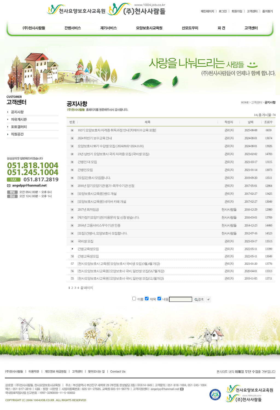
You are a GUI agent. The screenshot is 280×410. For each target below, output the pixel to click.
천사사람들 (229, 209)
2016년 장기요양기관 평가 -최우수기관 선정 (106, 186)
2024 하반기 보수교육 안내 (95, 138)
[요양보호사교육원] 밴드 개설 (97, 194)
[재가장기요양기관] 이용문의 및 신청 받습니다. (108, 217)
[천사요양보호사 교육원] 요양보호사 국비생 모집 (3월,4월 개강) (119, 264)
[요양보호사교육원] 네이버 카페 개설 (102, 201)
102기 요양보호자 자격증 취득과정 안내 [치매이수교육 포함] (117, 130)
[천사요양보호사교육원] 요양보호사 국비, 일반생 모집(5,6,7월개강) (121, 271)
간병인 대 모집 (87, 162)
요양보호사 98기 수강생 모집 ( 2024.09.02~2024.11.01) (110, 146)
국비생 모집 (85, 241)
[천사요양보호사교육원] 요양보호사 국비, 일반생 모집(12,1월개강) (121, 278)
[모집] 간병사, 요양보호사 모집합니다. (102, 233)
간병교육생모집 (88, 249)
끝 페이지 (86, 288)
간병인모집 (85, 170)
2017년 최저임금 (88, 209)
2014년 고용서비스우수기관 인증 (99, 225)
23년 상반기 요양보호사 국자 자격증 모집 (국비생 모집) (113, 154)
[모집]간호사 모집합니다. (94, 178)
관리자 (229, 130)
